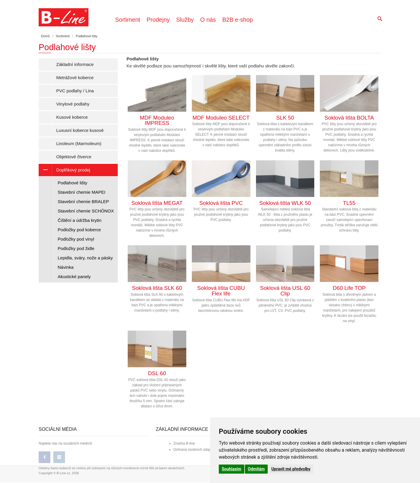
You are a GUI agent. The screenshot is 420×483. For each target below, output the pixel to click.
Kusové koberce (72, 117)
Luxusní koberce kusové (80, 130)
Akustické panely (74, 276)
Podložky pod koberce (79, 229)
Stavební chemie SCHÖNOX (86, 210)
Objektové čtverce (73, 156)
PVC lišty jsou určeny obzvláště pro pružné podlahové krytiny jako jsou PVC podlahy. (221, 191)
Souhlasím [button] (231, 469)
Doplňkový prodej (64, 170)
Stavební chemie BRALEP (83, 201)
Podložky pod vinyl (76, 239)
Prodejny (158, 19)
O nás (208, 19)
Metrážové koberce (75, 77)
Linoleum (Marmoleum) (78, 143)
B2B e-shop (237, 19)
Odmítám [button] (256, 469)
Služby (185, 19)
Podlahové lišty (72, 182)
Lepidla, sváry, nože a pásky (85, 257)
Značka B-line (184, 444)
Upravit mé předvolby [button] (290, 469)
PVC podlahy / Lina (75, 90)
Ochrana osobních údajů (192, 450)
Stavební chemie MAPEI (81, 192)
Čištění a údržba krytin (79, 220)
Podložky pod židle (76, 248)
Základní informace (75, 64)
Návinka (66, 267)
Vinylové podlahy (72, 103)
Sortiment (127, 19)
